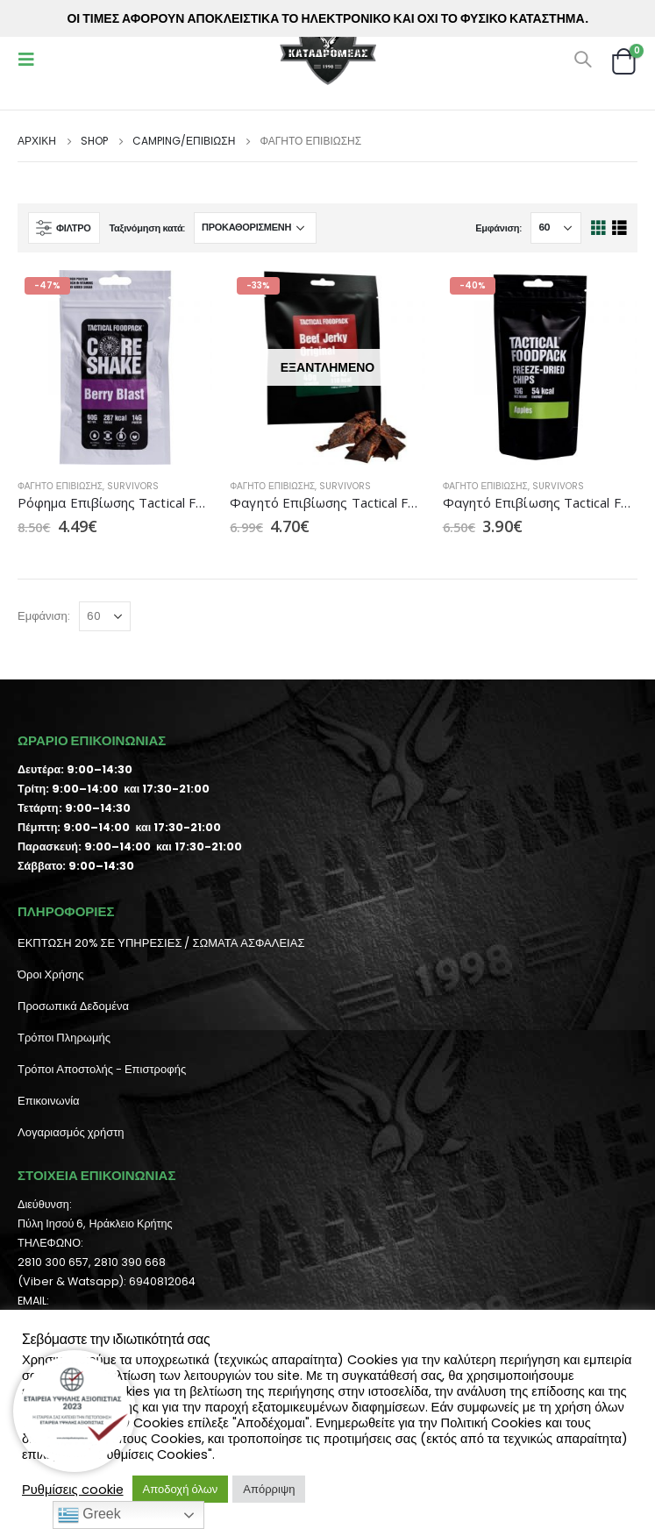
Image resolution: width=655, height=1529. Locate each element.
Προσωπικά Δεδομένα (73, 1006)
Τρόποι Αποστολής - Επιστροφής (102, 1069)
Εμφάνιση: (498, 228)
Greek (89, 1514)
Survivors (133, 486)
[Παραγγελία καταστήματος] (255, 228)
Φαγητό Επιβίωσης (60, 486)
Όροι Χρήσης (50, 974)
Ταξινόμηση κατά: (147, 228)
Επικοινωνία (49, 1100)
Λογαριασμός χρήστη (71, 1132)
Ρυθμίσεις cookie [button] (73, 1489)
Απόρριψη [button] (269, 1489)
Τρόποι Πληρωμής (64, 1037)
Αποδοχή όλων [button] (180, 1489)
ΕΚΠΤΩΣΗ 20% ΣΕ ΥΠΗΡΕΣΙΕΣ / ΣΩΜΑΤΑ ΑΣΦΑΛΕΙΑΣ (161, 943)
